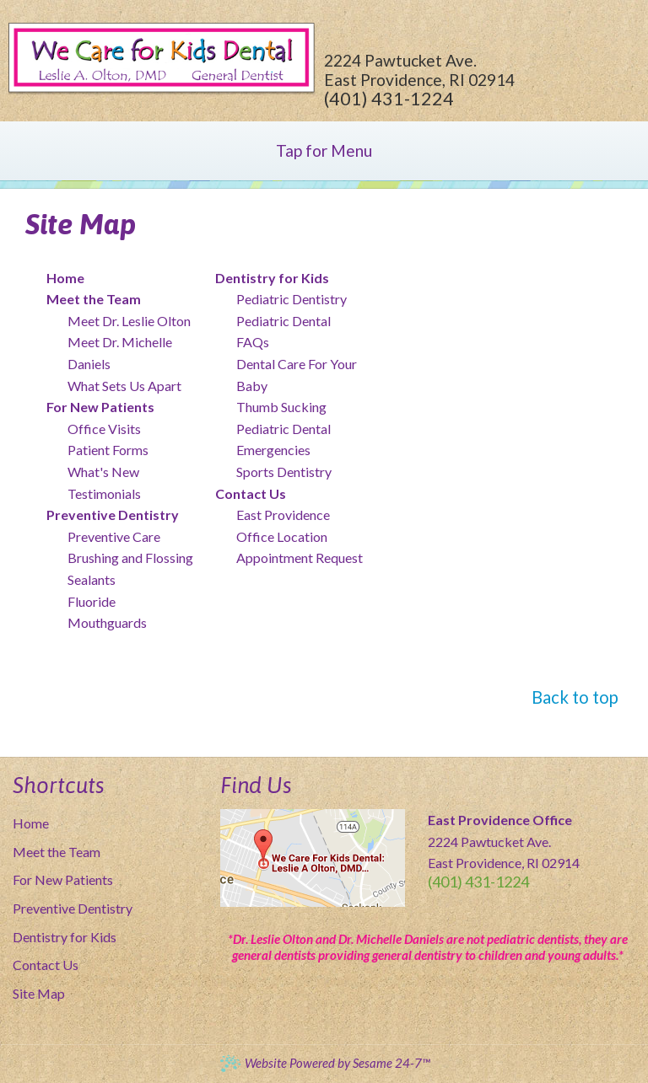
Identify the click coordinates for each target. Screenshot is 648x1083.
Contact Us (45, 965)
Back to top (575, 697)
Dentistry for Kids (64, 937)
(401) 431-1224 (389, 99)
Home (31, 823)
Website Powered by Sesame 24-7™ (324, 1063)
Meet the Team (56, 852)
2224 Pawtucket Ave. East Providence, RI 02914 (419, 70)
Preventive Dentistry (72, 908)
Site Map (39, 993)
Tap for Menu (324, 150)
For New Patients (63, 879)
